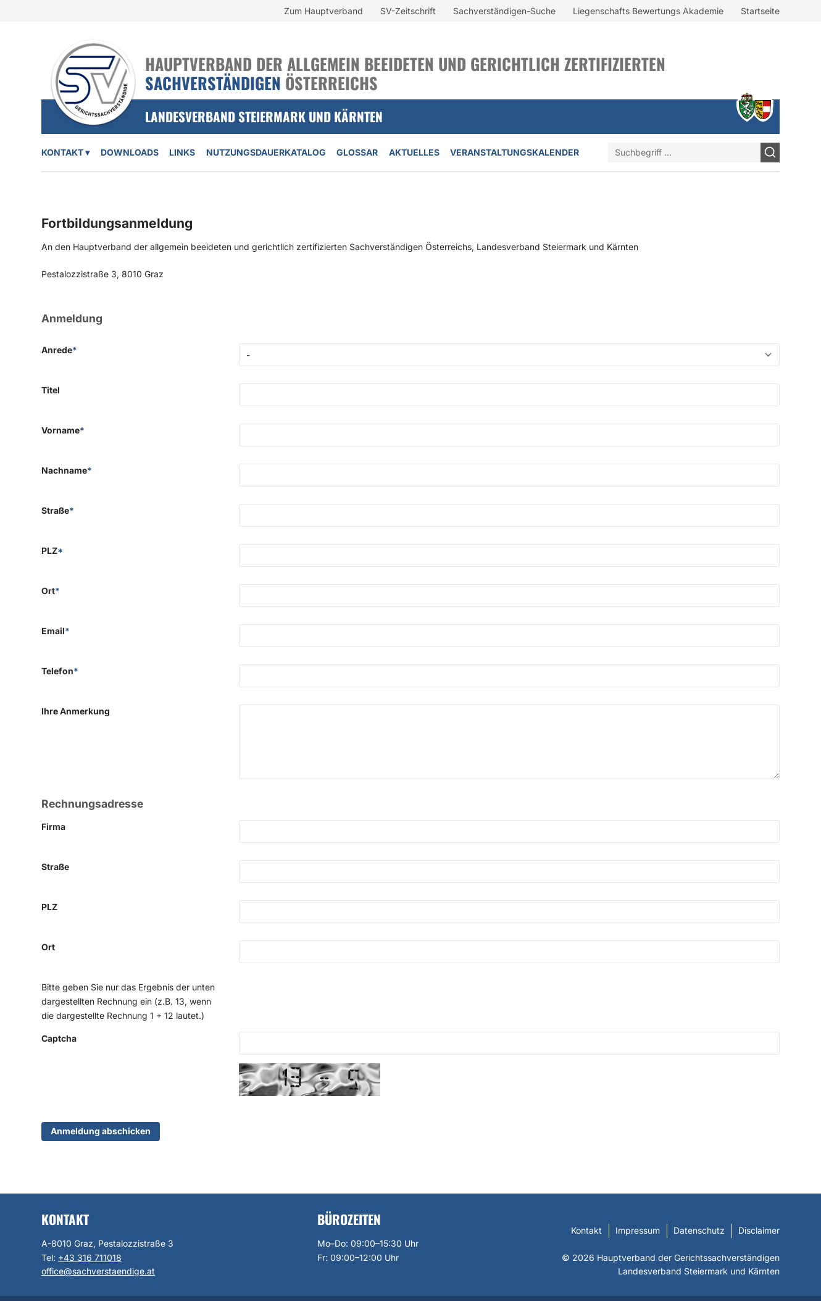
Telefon (59, 671)
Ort (50, 590)
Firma (53, 826)
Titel (50, 390)
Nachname (66, 470)
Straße (57, 510)
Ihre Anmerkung (75, 711)
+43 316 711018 (90, 1257)
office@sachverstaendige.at (98, 1271)
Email (55, 630)
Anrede (59, 350)
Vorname (63, 430)
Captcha (59, 1038)
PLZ (52, 550)
